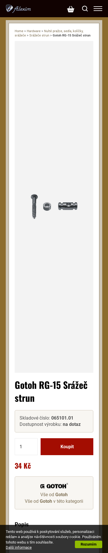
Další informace (19, 547)
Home (19, 31)
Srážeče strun (39, 35)
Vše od (54, 494)
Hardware (34, 31)
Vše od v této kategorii (54, 501)
